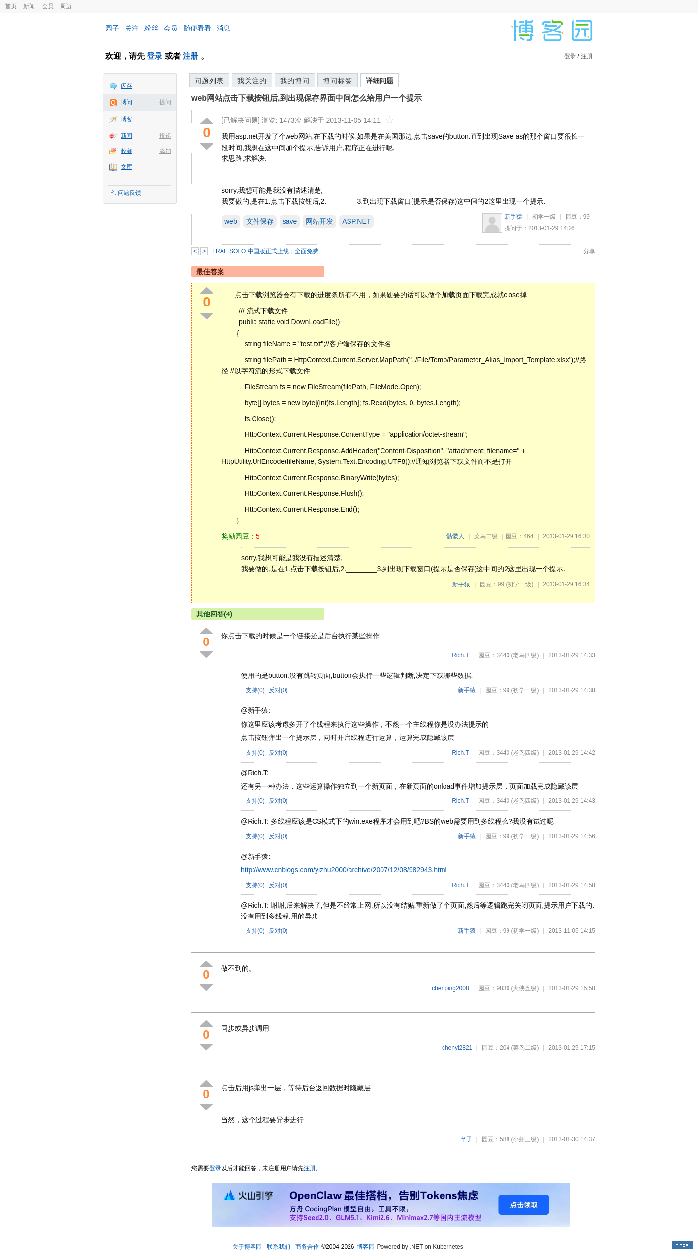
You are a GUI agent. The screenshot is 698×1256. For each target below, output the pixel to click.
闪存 (126, 85)
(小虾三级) (525, 1139)
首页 (11, 6)
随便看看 (197, 28)
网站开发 (319, 221)
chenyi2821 (457, 1047)
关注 (132, 28)
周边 (66, 6)
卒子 (466, 1139)
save (290, 221)
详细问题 (379, 81)
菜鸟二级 (486, 536)
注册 (190, 56)
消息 (223, 28)
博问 (126, 102)
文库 (126, 166)
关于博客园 (247, 1246)
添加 (165, 151)
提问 (165, 102)
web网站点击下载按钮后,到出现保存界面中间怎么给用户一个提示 (306, 98)
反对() (278, 690)
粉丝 (151, 28)
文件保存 (260, 221)
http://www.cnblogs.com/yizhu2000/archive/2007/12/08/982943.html (344, 870)
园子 (112, 28)
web (230, 221)
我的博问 (295, 81)
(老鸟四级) (525, 655)
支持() (255, 690)
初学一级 (544, 217)
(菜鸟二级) (525, 1047)
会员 (48, 6)
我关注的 (252, 81)
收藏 (126, 151)
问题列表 (209, 81)
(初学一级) (519, 584)
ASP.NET (356, 221)
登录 (154, 56)
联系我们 (278, 1246)
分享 (589, 251)
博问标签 (337, 81)
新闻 (29, 6)
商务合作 (307, 1246)
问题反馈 (129, 192)
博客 (126, 119)
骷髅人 (455, 536)
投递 (165, 135)
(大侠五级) (525, 988)
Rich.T (460, 655)
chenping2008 (450, 988)
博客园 (366, 1246)
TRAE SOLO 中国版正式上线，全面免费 (265, 251)
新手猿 (513, 217)
